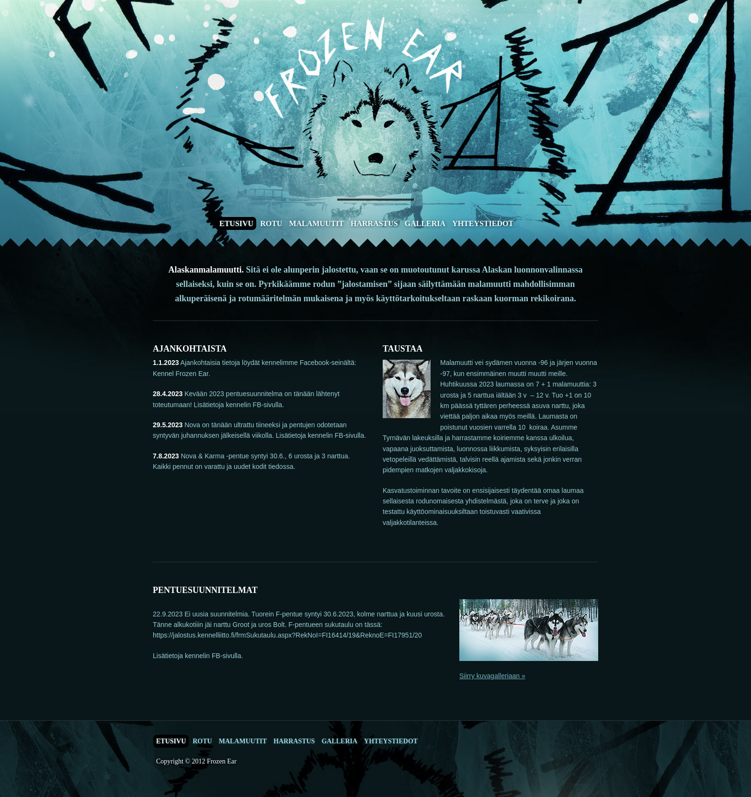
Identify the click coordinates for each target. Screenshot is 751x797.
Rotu (271, 223)
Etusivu (236, 223)
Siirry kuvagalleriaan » (492, 676)
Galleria (425, 223)
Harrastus (374, 223)
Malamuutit (316, 223)
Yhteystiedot (482, 223)
